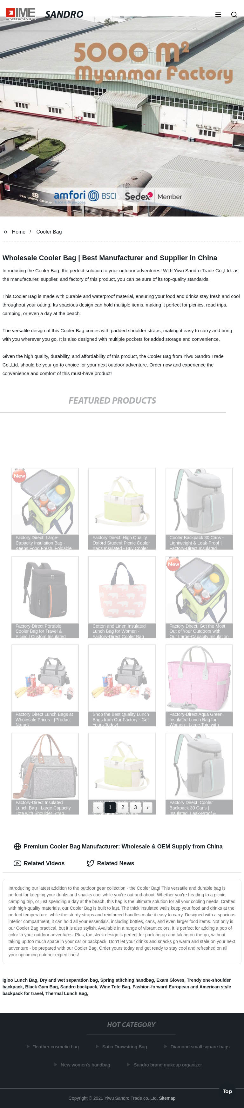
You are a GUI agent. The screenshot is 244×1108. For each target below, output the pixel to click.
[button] (218, 15)
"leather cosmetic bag (57, 1046)
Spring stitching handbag (127, 980)
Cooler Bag (49, 231)
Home (19, 231)
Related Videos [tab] (39, 863)
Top (227, 1091)
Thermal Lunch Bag (66, 993)
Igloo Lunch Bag (20, 980)
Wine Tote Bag (115, 986)
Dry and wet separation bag (69, 980)
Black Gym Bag (41, 986)
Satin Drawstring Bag (126, 1046)
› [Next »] (147, 807)
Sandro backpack (78, 986)
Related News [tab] (110, 863)
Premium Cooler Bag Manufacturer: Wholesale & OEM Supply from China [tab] (118, 846)
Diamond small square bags (201, 1046)
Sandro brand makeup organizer (169, 1064)
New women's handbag (86, 1064)
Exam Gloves (170, 980)
